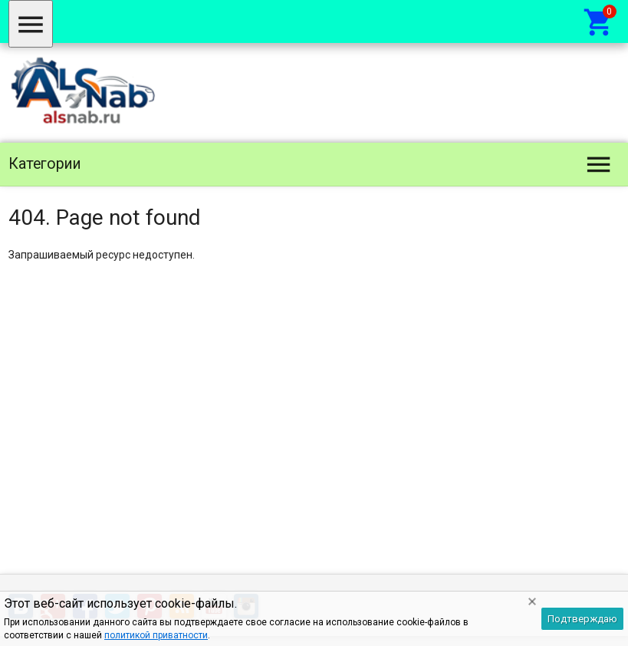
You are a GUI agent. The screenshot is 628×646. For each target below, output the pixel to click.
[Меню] (30, 24)
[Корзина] (598, 21)
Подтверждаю (582, 619)
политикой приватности (156, 635)
